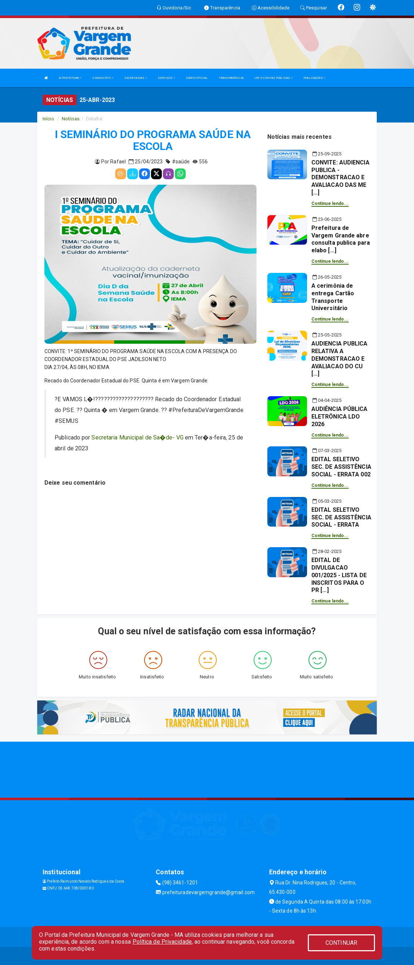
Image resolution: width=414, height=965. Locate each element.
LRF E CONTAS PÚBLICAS (273, 78)
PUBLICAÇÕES (314, 78)
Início (48, 118)
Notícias (70, 118)
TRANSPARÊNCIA (231, 78)
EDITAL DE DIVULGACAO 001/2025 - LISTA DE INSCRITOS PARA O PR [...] (339, 575)
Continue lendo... (330, 203)
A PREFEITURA (70, 78)
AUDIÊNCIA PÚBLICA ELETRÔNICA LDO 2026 (339, 417)
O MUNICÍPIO (102, 78)
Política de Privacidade (162, 941)
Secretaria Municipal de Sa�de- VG (137, 437)
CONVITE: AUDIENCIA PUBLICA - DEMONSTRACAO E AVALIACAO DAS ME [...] (340, 177)
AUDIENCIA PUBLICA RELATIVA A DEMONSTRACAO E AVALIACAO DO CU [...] (339, 358)
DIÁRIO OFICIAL (197, 78)
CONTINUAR (341, 942)
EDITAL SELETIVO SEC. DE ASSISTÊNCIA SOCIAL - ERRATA (341, 517)
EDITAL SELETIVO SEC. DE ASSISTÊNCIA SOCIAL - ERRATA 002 (341, 467)
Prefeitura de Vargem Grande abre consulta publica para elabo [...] (340, 239)
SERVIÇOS (166, 78)
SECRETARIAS (135, 78)
